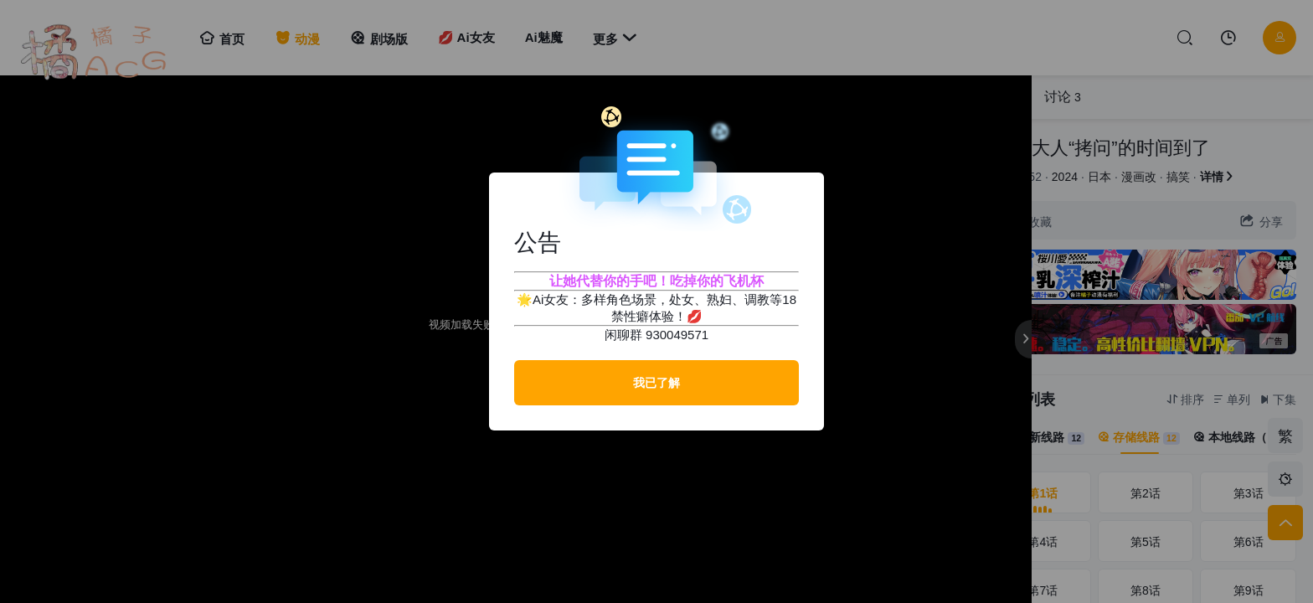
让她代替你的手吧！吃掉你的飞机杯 (656, 281)
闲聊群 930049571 (656, 334)
